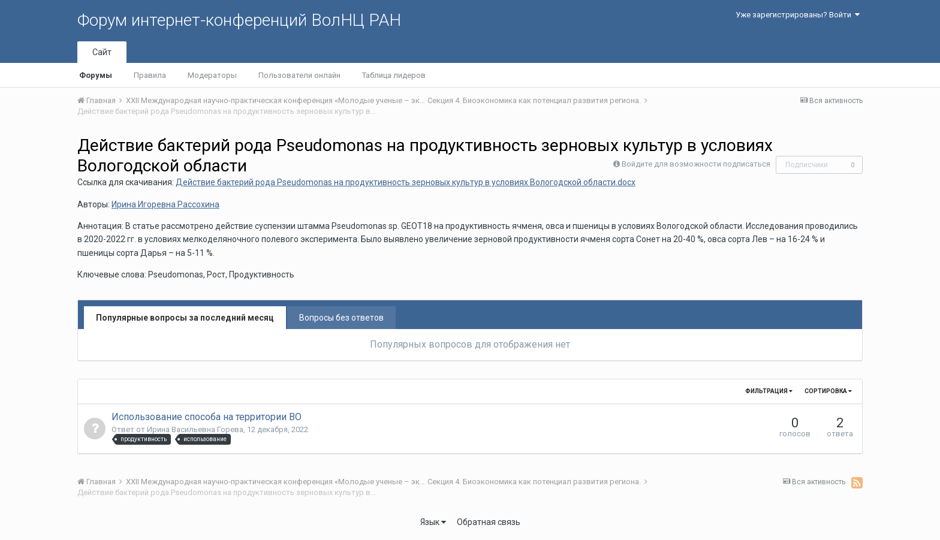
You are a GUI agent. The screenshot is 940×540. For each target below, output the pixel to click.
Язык (433, 522)
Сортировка (828, 391)
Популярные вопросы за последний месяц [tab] (185, 317)
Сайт (102, 52)
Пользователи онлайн (299, 75)
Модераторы (212, 75)
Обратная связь (488, 522)
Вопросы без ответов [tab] (341, 317)
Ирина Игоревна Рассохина (165, 204)
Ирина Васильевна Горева (195, 429)
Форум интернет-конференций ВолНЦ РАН (239, 20)
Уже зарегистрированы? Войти (798, 14)
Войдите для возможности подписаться (696, 163)
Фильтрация (769, 391)
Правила (150, 75)
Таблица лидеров (394, 75)
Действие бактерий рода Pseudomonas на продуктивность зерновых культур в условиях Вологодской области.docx (405, 182)
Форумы (95, 75)
